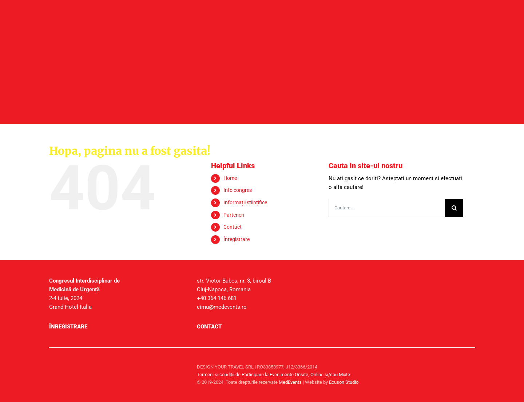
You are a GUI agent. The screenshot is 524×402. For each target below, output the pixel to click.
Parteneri (233, 215)
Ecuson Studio (343, 382)
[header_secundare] (262, 44)
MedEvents (290, 382)
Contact (232, 227)
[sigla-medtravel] (141, 361)
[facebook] (467, 366)
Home (230, 178)
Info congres (237, 190)
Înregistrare (236, 239)
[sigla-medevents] (67, 361)
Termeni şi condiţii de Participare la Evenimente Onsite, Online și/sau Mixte (273, 374)
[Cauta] (454, 208)
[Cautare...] (387, 208)
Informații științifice (245, 202)
